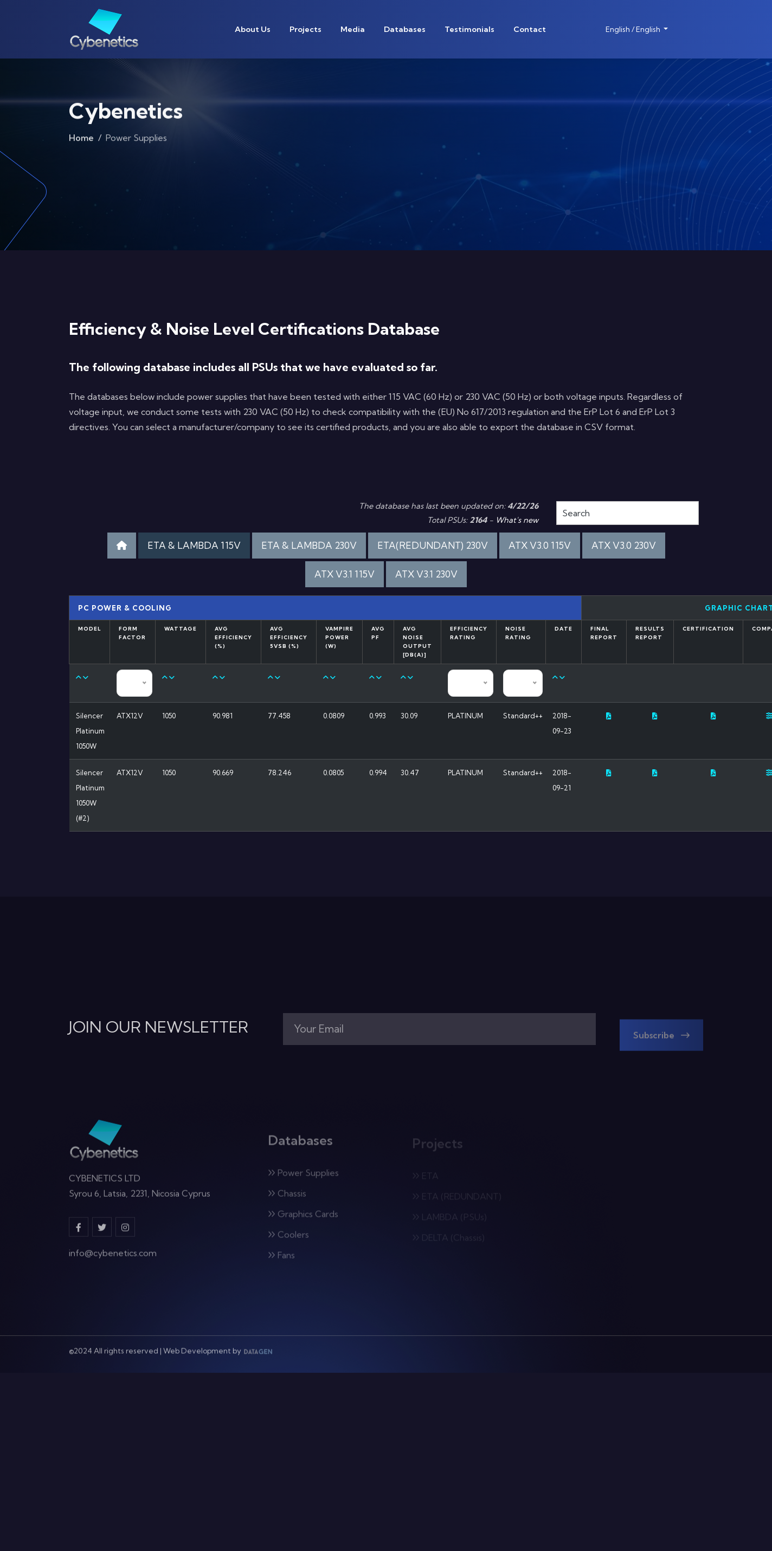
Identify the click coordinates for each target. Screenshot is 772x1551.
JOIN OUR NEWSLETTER (158, 1027)
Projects (305, 29)
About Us (253, 29)
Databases (405, 29)
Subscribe (661, 1040)
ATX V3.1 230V (426, 574)
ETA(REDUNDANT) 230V (432, 545)
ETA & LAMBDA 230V (309, 545)
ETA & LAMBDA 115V (194, 545)
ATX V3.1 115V (344, 574)
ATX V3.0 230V (623, 545)
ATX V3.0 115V (540, 545)
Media (352, 29)
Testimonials (469, 29)
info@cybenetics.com (113, 1258)
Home (81, 140)
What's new (517, 520)
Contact (529, 29)
